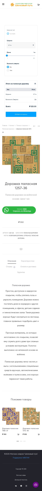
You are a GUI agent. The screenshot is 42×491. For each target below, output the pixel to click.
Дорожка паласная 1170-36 (31, 429)
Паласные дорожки (8, 129)
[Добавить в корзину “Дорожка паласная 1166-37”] (17, 434)
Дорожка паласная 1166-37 (10, 429)
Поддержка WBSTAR (21, 457)
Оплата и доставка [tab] (28, 266)
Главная (4, 125)
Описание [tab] (12, 261)
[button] (17, 441)
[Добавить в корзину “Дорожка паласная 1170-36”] (38, 434)
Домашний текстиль (21, 480)
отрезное (27, 235)
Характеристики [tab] (27, 261)
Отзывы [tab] (10, 266)
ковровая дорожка (16, 235)
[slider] (7, 55)
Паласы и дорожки (22, 125)
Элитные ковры (21, 475)
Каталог (11, 125)
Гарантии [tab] (21, 272)
